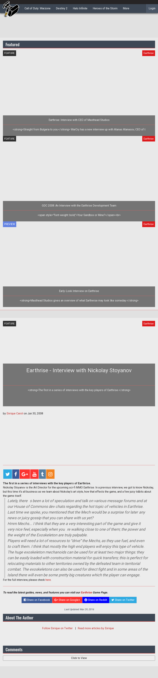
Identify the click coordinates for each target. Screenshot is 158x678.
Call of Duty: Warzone (38, 8)
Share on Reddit (95, 600)
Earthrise (86, 592)
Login (152, 8)
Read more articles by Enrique (96, 628)
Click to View (79, 658)
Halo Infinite (80, 8)
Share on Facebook (37, 600)
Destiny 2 (61, 8)
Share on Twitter (122, 600)
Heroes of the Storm (105, 8)
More (126, 8)
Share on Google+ (67, 600)
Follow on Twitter (57, 628)
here (48, 579)
